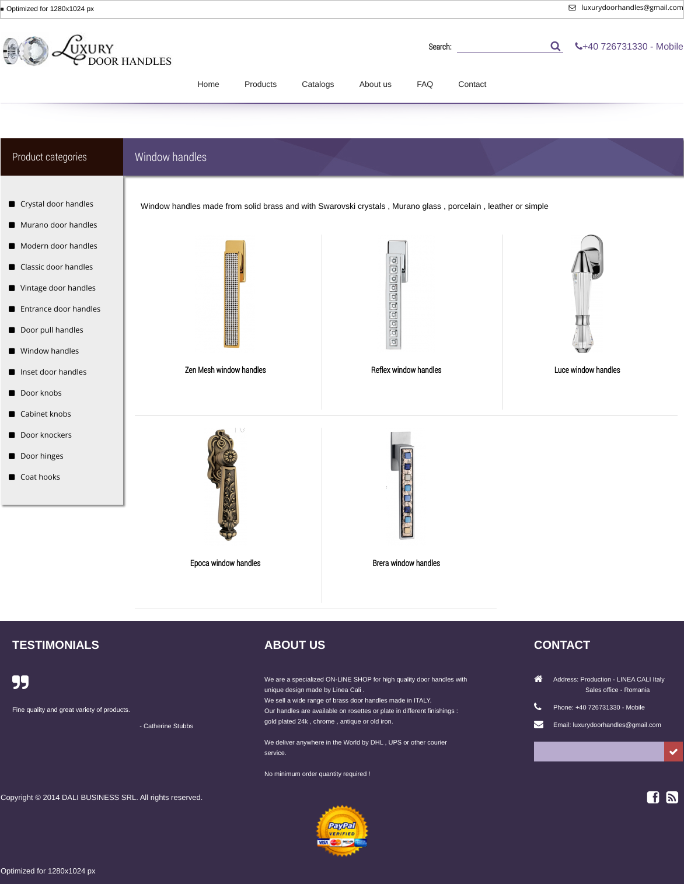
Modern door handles (58, 245)
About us (376, 84)
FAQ (425, 84)
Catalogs (318, 84)
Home (208, 84)
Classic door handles (56, 266)
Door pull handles (51, 329)
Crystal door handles (56, 203)
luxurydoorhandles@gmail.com (625, 7)
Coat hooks (40, 476)
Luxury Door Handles (88, 45)
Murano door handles (58, 224)
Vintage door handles (58, 287)
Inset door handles (53, 371)
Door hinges (42, 455)
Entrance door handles (60, 308)
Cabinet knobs (45, 413)
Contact (472, 84)
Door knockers (46, 434)
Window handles (49, 350)
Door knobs (41, 392)
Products (261, 84)
